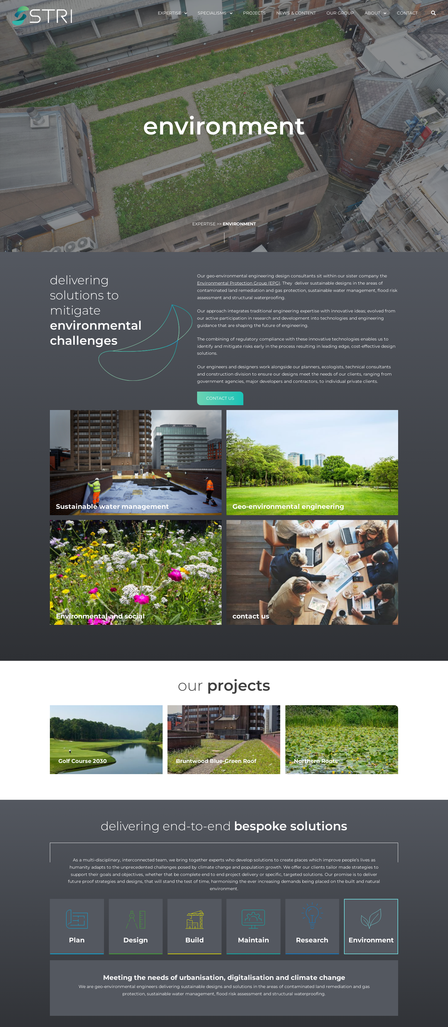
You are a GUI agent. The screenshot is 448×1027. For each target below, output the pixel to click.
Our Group (340, 13)
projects (254, 13)
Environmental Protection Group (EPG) (238, 283)
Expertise (169, 13)
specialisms (212, 13)
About (372, 13)
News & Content (296, 13)
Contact (407, 13)
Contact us (220, 398)
